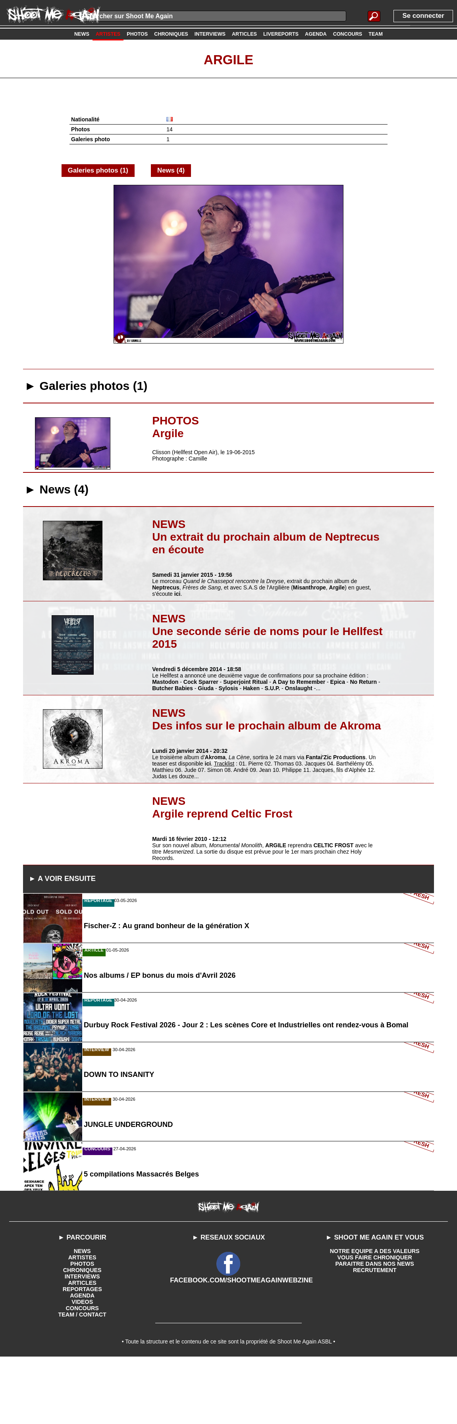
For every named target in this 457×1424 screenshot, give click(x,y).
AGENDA (82, 1359)
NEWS (82, 1315)
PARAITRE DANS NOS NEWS (374, 1327)
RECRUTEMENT (374, 1334)
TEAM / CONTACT (82, 1378)
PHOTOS (82, 1327)
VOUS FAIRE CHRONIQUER (374, 1321)
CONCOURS (82, 1372)
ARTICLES (82, 1346)
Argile (228, 59)
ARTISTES (82, 1321)
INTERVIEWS (82, 1340)
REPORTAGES (82, 1353)
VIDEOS (82, 1366)
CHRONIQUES (82, 1334)
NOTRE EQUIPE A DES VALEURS (374, 1315)
